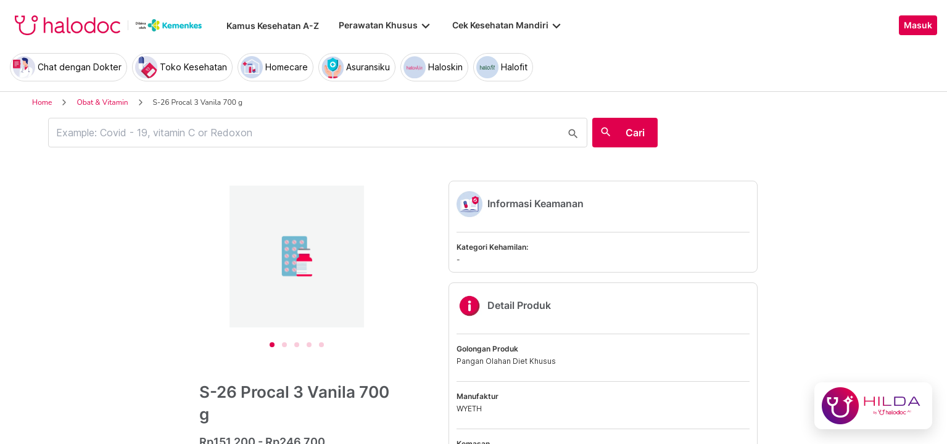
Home (42, 102)
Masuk (918, 25)
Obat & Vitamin (102, 102)
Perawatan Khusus (385, 25)
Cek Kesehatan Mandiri (507, 25)
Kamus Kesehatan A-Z (272, 25)
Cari (635, 132)
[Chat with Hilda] (873, 405)
